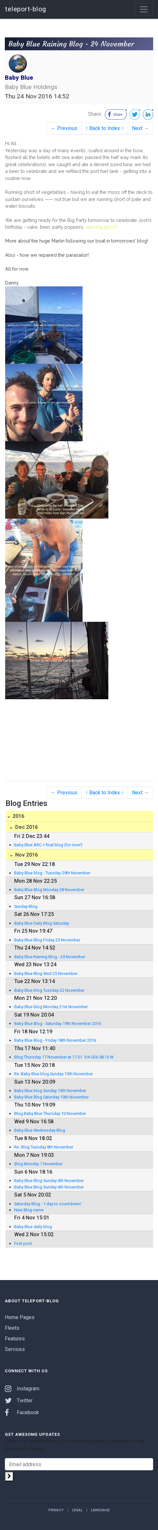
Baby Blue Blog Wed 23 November (45, 973)
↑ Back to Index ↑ (104, 128)
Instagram (22, 1388)
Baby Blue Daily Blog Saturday (41, 923)
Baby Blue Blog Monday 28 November (49, 889)
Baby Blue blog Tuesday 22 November (49, 990)
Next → (140, 128)
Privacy (56, 1510)
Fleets (12, 1328)
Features (15, 1339)
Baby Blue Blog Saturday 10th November (51, 1097)
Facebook (22, 1412)
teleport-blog (25, 9)
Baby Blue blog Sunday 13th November (50, 1090)
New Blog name (29, 1209)
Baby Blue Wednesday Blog (39, 1130)
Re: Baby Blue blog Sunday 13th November (53, 1073)
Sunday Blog (25, 906)
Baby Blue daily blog (33, 1226)
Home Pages (20, 1317)
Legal (77, 1510)
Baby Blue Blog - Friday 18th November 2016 (55, 1040)
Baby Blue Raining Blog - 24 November (49, 956)
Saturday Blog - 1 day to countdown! (47, 1203)
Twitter (19, 1400)
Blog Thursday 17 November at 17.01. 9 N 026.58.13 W (64, 1057)
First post (23, 1243)
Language (100, 1510)
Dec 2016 (26, 827)
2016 (17, 816)
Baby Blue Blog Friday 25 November (47, 940)
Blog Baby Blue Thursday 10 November (50, 1113)
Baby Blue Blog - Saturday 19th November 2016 (57, 1023)
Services (15, 1349)
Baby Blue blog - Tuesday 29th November (52, 872)
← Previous (64, 128)
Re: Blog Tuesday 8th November (43, 1147)
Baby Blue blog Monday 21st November (51, 1006)
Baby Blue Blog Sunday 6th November (49, 1180)
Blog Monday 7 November (38, 1163)
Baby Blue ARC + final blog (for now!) (48, 844)
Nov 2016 (26, 855)
